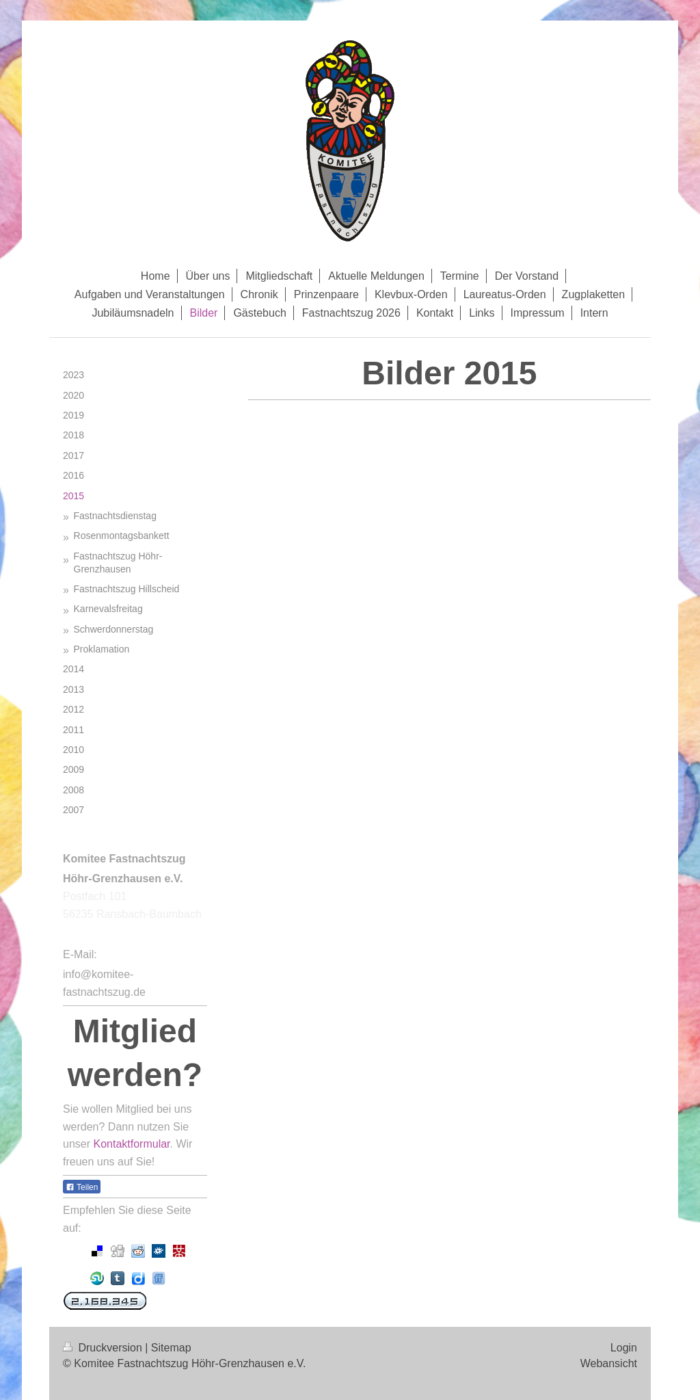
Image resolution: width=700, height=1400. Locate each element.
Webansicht (608, 1363)
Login (623, 1347)
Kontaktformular (131, 1144)
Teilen (82, 1187)
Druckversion (104, 1347)
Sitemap (171, 1347)
